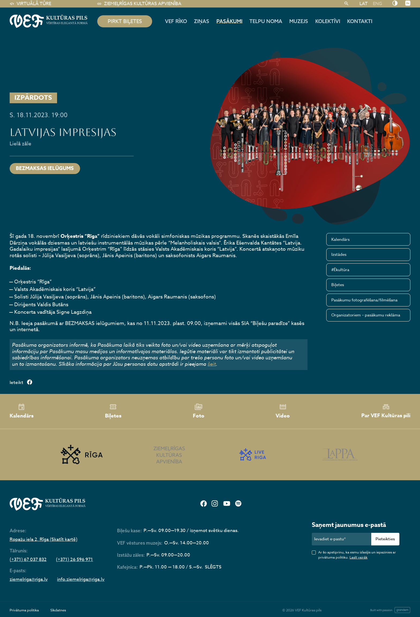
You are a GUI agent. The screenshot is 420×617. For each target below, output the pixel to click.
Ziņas (201, 21)
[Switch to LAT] (363, 3)
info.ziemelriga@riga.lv (80, 580)
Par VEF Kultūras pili (385, 411)
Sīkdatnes (58, 610)
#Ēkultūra (340, 270)
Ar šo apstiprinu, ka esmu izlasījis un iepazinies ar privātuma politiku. (357, 555)
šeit (212, 363)
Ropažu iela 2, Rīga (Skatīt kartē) (43, 540)
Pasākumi (229, 21)
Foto (198, 411)
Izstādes (338, 254)
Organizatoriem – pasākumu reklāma (365, 315)
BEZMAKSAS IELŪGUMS (45, 168)
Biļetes (337, 285)
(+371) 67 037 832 (28, 560)
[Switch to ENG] (377, 3)
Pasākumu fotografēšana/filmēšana (364, 300)
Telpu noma (265, 21)
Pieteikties (385, 539)
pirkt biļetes (125, 21)
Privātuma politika (24, 610)
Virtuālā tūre (30, 3)
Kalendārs (340, 239)
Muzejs (298, 21)
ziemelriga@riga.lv (29, 580)
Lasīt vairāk (359, 557)
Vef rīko (176, 21)
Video (283, 411)
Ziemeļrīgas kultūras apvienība (139, 3)
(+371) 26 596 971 (74, 560)
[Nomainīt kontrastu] (395, 3)
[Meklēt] (346, 3)
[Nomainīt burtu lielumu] (407, 3)
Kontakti (359, 21)
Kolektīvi (327, 21)
